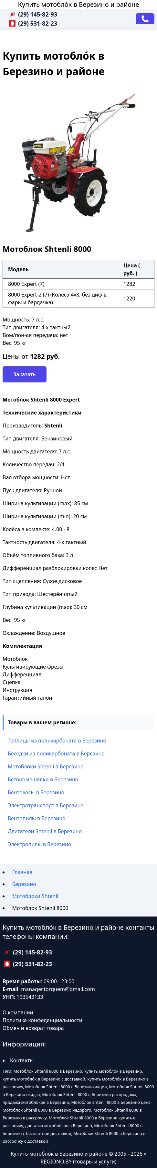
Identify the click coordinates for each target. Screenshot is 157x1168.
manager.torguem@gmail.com (58, 989)
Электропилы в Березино (39, 844)
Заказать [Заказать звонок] (24, 374)
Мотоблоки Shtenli (35, 896)
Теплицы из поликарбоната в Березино (57, 740)
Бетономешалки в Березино (43, 779)
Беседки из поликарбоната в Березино (56, 753)
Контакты (22, 1060)
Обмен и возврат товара (33, 1028)
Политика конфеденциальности (42, 1020)
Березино (24, 884)
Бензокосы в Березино (36, 792)
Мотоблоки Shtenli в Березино (46, 766)
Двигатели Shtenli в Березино (45, 831)
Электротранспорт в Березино (46, 805)
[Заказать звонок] (145, 18)
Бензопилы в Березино (37, 818)
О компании (18, 1012)
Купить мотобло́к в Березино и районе (78, 4)
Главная (22, 872)
